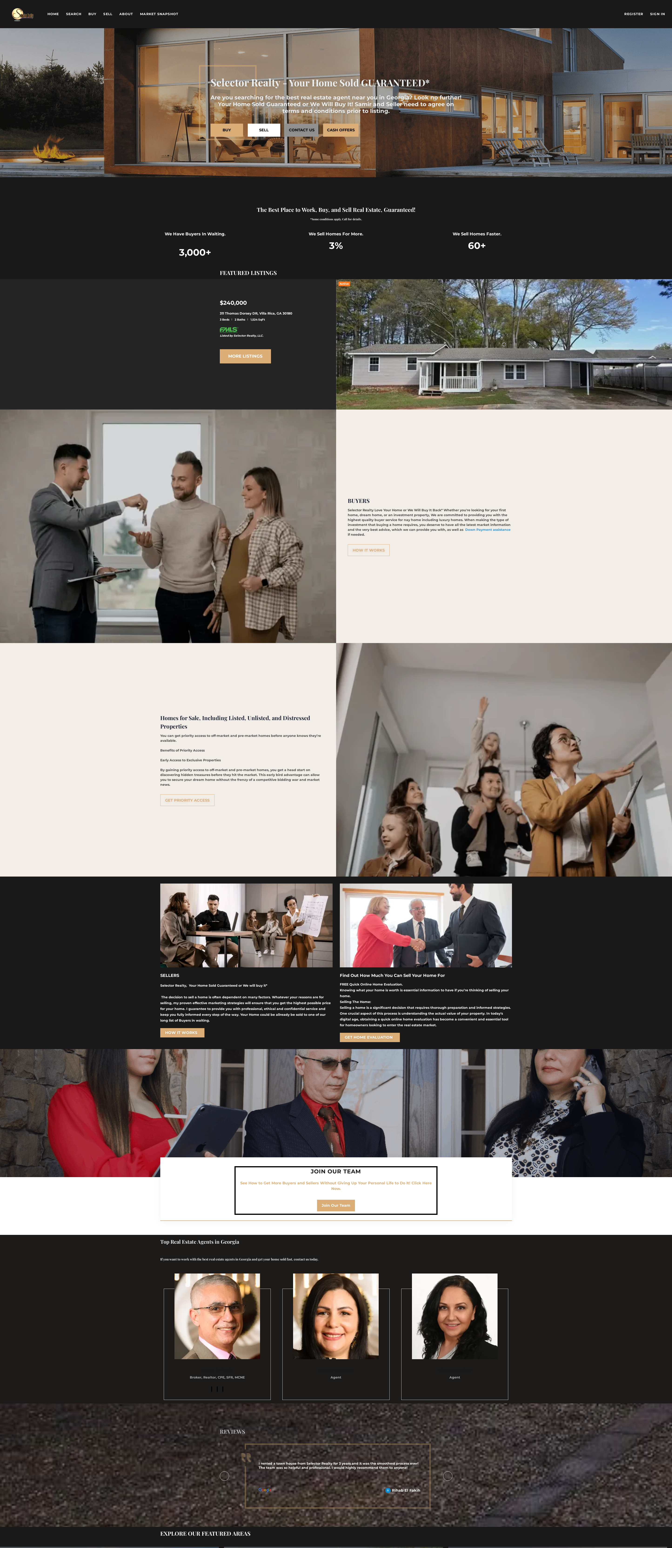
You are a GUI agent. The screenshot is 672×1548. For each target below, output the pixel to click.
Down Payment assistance (488, 530)
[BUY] (227, 130)
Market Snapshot (159, 14)
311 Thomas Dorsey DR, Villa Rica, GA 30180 (256, 313)
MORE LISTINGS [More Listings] (245, 356)
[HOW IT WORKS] (369, 550)
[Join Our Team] (336, 1205)
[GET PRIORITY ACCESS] (187, 800)
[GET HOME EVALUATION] (370, 1037)
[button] (22, 14)
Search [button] (74, 14)
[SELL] (264, 130)
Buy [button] (92, 14)
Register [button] (633, 14)
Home (53, 14)
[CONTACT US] (301, 130)
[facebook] (211, 1389)
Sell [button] (107, 14)
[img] (217, 1316)
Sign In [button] (657, 14)
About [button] (126, 14)
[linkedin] (217, 1389)
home (210, 780)
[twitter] (222, 1389)
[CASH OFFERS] (341, 130)
